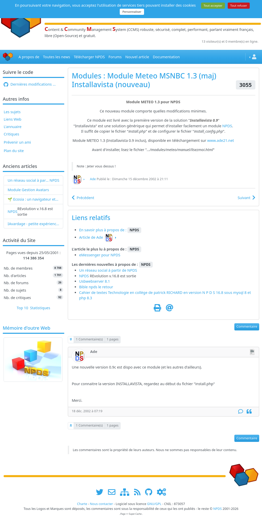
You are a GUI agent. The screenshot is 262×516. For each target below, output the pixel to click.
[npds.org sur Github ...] (150, 492)
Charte (82, 504)
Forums (115, 56)
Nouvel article (137, 56)
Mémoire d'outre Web (26, 328)
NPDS (54, 180)
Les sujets (12, 111)
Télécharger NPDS (89, 56)
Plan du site (14, 150)
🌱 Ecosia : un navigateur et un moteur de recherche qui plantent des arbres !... (33, 199)
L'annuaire (12, 126)
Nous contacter (101, 504)
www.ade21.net (220, 140)
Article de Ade (91, 237)
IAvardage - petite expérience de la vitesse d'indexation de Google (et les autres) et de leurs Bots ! (33, 223)
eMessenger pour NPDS (99, 255)
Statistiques (40, 307)
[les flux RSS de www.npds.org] (139, 492)
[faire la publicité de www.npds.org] (113, 492)
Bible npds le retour (96, 286)
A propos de (28, 56)
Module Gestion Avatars (28, 189)
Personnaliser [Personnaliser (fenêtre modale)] (131, 12)
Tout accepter (213, 5)
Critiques (11, 134)
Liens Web (12, 119)
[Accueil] (8, 57)
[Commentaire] (240, 411)
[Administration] (161, 492)
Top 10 (22, 307)
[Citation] (249, 411)
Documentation (166, 56)
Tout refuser (238, 5)
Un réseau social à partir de (29, 180)
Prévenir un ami (17, 142)
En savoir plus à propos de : (103, 229)
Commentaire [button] (246, 326)
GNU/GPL (154, 504)
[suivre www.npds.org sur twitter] (101, 492)
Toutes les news (56, 56)
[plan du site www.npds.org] (126, 492)
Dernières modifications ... (30, 84)
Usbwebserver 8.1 (94, 281)
